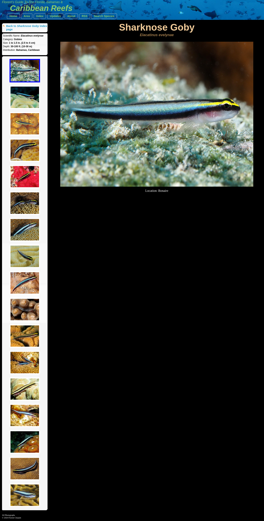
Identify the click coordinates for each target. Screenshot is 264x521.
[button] (13, 16)
